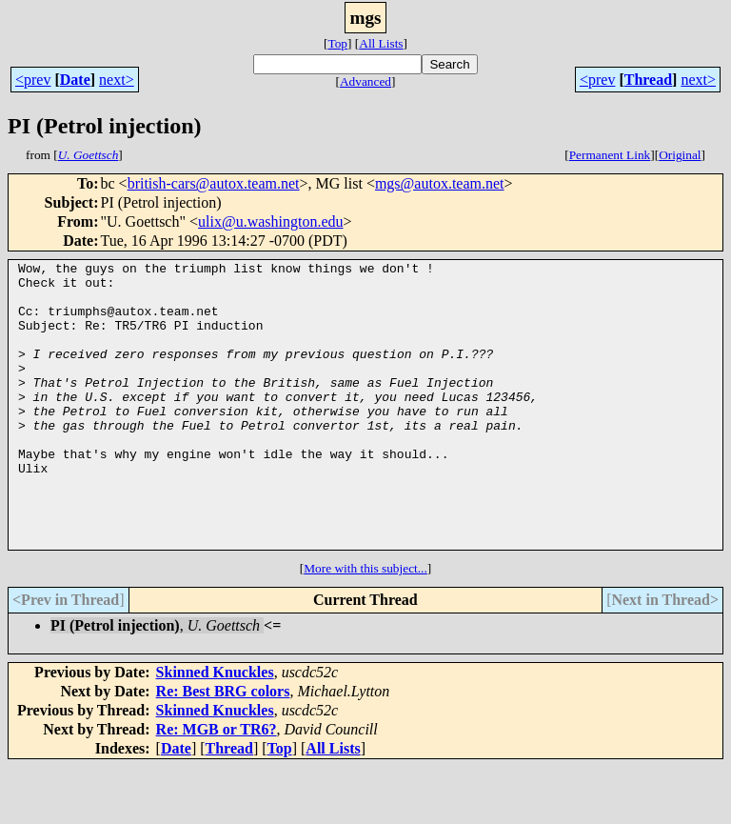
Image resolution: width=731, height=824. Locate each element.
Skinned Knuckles (215, 729)
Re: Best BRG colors (223, 748)
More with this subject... (365, 625)
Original (680, 155)
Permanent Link (610, 155)
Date (75, 79)
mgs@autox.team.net (439, 183)
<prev (32, 79)
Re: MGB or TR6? (216, 786)
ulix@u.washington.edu (271, 221)
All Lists (381, 43)
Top (337, 43)
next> (116, 79)
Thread (648, 79)
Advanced (365, 81)
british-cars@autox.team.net (214, 183)
